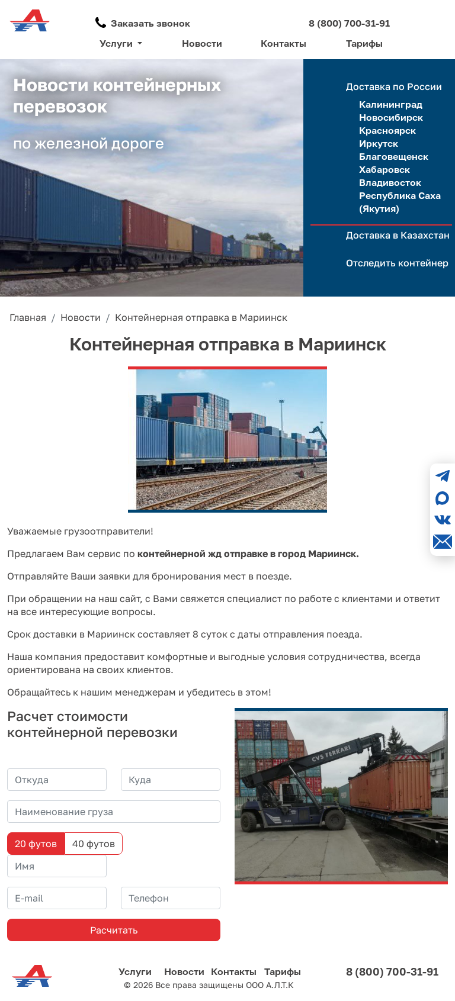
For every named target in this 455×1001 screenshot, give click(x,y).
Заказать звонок (150, 23)
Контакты (283, 43)
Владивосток (390, 182)
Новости (202, 43)
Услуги (135, 971)
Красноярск (387, 130)
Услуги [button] (117, 43)
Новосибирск (391, 117)
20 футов (36, 843)
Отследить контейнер (397, 263)
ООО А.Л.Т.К (270, 985)
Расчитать (113, 930)
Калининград (390, 104)
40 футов (93, 843)
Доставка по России (394, 86)
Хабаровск (384, 169)
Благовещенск (393, 156)
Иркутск (378, 143)
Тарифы (364, 43)
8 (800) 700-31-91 (349, 23)
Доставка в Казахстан (398, 235)
